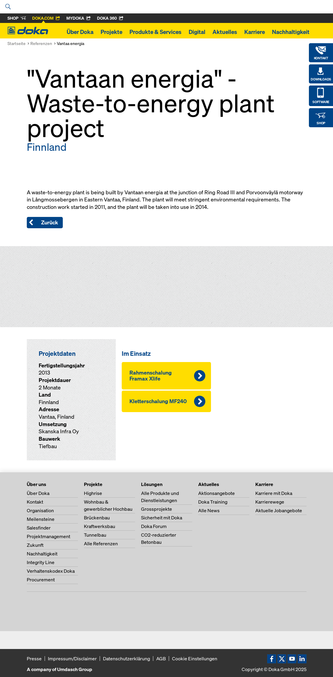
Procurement (41, 579)
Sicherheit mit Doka (161, 517)
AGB (161, 658)
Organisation (40, 510)
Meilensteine (40, 519)
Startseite (16, 43)
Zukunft (35, 545)
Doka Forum (154, 526)
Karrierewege (269, 502)
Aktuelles (224, 32)
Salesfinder (39, 527)
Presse (34, 658)
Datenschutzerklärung (126, 658)
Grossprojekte (156, 509)
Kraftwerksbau (99, 526)
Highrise (93, 493)
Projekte (111, 32)
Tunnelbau (95, 535)
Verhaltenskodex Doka (51, 571)
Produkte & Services (155, 32)
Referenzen (41, 43)
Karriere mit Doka (273, 493)
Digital (197, 32)
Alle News (209, 510)
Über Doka (80, 32)
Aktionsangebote (216, 493)
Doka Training (212, 502)
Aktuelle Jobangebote (278, 510)
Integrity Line (40, 562)
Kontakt (35, 502)
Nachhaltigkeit (290, 32)
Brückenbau (97, 517)
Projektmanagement (48, 536)
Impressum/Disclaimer (72, 658)
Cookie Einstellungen (194, 658)
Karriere (254, 32)
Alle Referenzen (101, 543)
